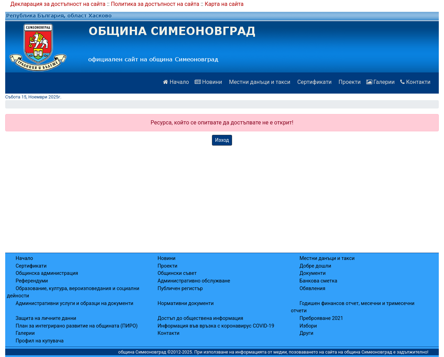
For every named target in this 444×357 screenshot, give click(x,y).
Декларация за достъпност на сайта (57, 4)
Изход (222, 140)
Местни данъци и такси (259, 82)
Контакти (415, 82)
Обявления (312, 288)
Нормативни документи (185, 303)
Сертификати (314, 82)
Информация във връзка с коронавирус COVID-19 (215, 326)
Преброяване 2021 (321, 318)
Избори (308, 326)
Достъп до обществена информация (200, 318)
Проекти (349, 82)
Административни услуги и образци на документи (74, 303)
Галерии (380, 82)
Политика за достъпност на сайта (155, 4)
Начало (176, 82)
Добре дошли (315, 266)
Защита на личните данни (46, 318)
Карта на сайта (224, 4)
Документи (312, 273)
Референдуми (32, 281)
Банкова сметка (318, 281)
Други (306, 333)
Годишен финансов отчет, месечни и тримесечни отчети (352, 307)
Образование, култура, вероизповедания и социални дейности (73, 292)
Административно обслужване (193, 281)
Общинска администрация (47, 273)
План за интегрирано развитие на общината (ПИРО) (77, 326)
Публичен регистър (180, 288)
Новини (208, 82)
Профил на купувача (39, 341)
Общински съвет (177, 273)
